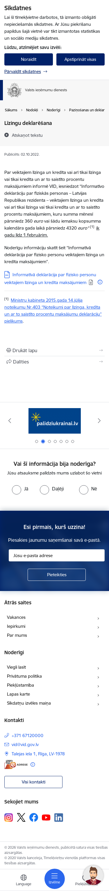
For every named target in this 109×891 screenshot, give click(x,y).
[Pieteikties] (57, 575)
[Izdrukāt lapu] (54, 350)
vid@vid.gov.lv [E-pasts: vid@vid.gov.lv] (25, 744)
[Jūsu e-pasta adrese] (57, 555)
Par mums (17, 635)
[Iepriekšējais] (10, 421)
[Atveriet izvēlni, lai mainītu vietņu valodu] (23, 881)
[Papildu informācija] (100, 282)
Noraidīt (28, 59)
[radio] (20, 488)
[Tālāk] (99, 421)
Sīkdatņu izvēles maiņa (29, 703)
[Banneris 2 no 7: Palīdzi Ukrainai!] (54, 420)
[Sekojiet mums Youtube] (46, 817)
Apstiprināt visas (80, 59)
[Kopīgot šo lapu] (54, 361)
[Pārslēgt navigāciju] (54, 879)
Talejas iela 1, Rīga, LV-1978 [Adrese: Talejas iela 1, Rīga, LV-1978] (38, 754)
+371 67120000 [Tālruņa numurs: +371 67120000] (27, 735)
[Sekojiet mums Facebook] (33, 817)
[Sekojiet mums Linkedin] (58, 817)
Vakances (16, 617)
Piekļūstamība (20, 685)
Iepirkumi (16, 626)
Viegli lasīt (16, 667)
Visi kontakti (33, 782)
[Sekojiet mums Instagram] (8, 817)
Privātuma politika (24, 676)
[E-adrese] (16, 764)
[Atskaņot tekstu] (27, 135)
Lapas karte (18, 694)
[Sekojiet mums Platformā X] (21, 817)
